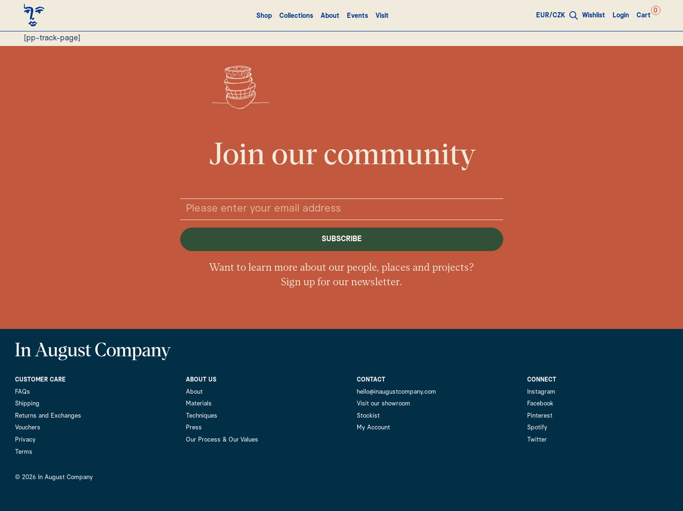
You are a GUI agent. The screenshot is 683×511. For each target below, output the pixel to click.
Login (621, 15)
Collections (296, 16)
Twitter (537, 440)
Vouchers (27, 428)
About (330, 16)
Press (194, 428)
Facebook (540, 404)
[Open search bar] (574, 15)
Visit (382, 16)
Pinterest (540, 416)
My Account (373, 428)
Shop (264, 16)
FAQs (22, 392)
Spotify (537, 428)
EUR (543, 15)
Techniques (201, 416)
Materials (199, 404)
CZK (559, 15)
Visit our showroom (383, 404)
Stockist (368, 416)
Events (357, 16)
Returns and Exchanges (48, 416)
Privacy (25, 440)
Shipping (27, 404)
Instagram (541, 392)
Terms (23, 452)
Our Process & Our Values (222, 440)
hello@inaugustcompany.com (396, 392)
